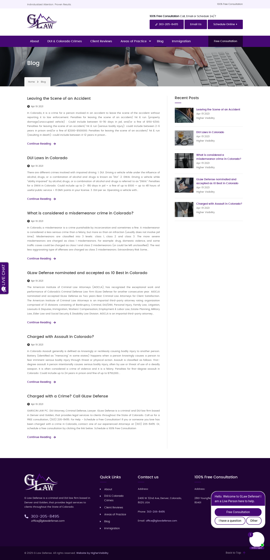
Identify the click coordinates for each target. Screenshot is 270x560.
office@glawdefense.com (47, 521)
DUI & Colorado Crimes (64, 41)
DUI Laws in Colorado (47, 158)
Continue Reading (39, 143)
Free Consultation (225, 41)
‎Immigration (181, 41)
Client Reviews (101, 41)
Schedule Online (225, 24)
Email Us (195, 24)
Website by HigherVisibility (92, 553)
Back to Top (233, 553)
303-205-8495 (166, 24)
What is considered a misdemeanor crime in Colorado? (80, 213)
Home (31, 82)
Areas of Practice (134, 41)
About (34, 41)
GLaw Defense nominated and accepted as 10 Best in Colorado (87, 273)
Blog (160, 41)
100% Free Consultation (230, 4)
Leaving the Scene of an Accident (59, 98)
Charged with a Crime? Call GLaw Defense (67, 396)
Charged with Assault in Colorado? (60, 337)
